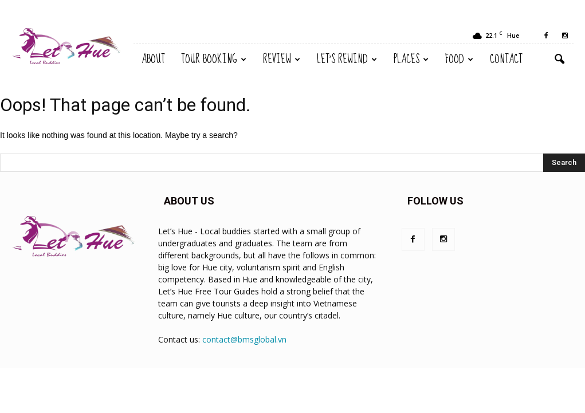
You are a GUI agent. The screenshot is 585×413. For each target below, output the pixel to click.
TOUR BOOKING (213, 59)
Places (411, 59)
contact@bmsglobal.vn (244, 339)
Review (281, 59)
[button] (560, 59)
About (153, 59)
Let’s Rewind (347, 59)
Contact (506, 59)
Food (459, 59)
